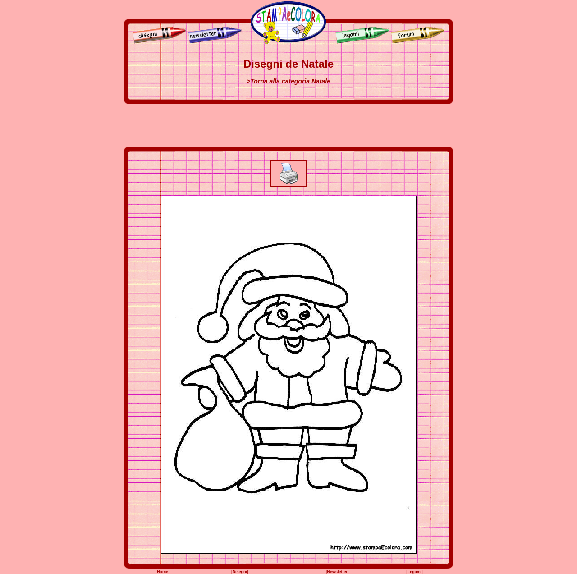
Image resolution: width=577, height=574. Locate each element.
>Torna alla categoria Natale (288, 81)
